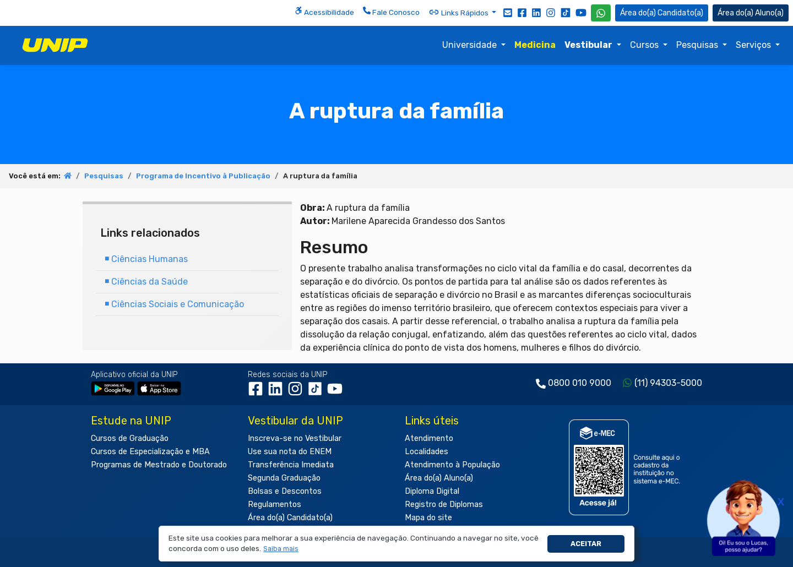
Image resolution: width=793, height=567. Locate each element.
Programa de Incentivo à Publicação (203, 176)
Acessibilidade (324, 12)
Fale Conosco (391, 12)
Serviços (754, 45)
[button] (281, 549)
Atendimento (429, 438)
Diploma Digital (432, 491)
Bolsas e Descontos (285, 491)
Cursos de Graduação (130, 438)
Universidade (470, 45)
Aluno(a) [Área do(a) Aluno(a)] (751, 13)
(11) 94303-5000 (668, 383)
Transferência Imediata (291, 465)
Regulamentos (274, 504)
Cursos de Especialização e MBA (150, 451)
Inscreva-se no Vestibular (294, 438)
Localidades (426, 451)
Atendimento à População (452, 465)
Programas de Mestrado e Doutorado (159, 465)
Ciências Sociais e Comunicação (174, 304)
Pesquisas (698, 45)
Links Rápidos (459, 12)
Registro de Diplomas (444, 504)
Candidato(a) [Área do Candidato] (661, 13)
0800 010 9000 (579, 383)
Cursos (645, 45)
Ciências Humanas (146, 259)
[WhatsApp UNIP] (601, 12)
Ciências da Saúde (146, 281)
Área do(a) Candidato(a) (290, 517)
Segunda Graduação (284, 478)
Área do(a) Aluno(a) (439, 478)
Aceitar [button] (586, 543)
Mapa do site (428, 517)
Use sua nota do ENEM (290, 451)
